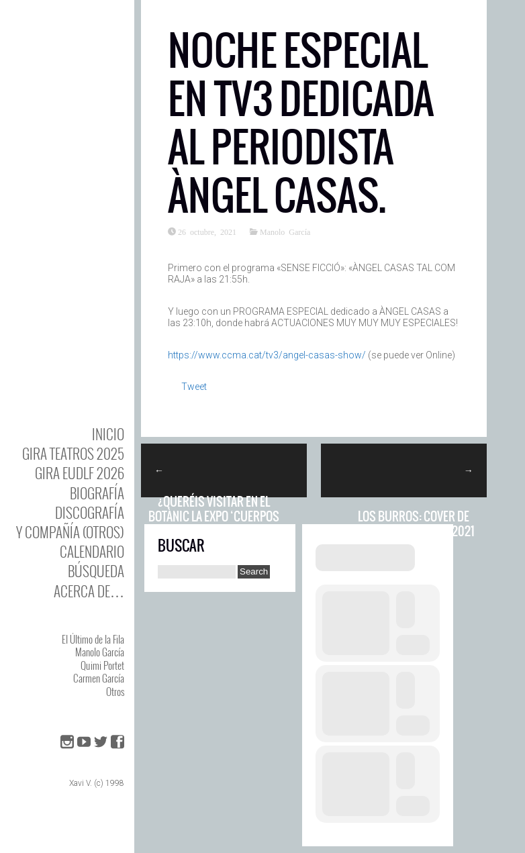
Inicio (108, 433)
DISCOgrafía (89, 512)
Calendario (92, 551)
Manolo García (99, 651)
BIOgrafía (97, 493)
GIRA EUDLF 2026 (79, 472)
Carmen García (98, 677)
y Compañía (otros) (70, 531)
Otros (115, 691)
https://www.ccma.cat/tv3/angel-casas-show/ (267, 355)
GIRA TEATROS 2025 (73, 453)
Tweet (194, 386)
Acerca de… (89, 591)
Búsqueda (96, 570)
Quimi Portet (102, 665)
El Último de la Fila (93, 639)
